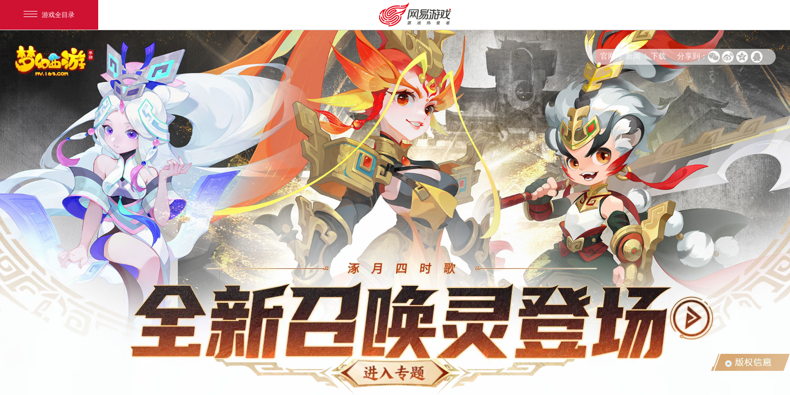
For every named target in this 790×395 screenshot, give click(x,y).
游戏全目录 (49, 15)
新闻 (633, 56)
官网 (608, 56)
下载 (658, 56)
